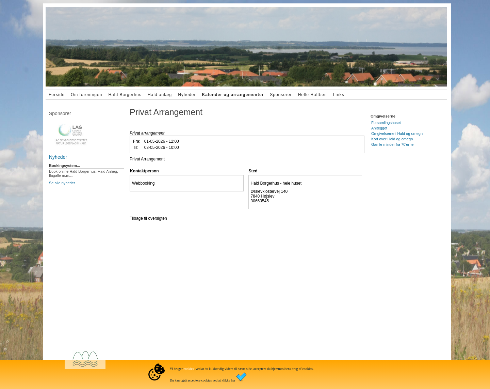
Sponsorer (281, 94)
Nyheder (187, 94)
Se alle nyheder (62, 183)
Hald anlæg (160, 94)
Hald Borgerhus (124, 94)
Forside (57, 94)
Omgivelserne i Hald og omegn (397, 133)
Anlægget (379, 128)
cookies (188, 369)
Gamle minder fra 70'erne (392, 144)
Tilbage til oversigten (148, 218)
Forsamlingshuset (386, 123)
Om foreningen (86, 94)
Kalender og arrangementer (233, 94)
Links (338, 94)
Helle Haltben (312, 94)
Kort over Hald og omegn (392, 139)
